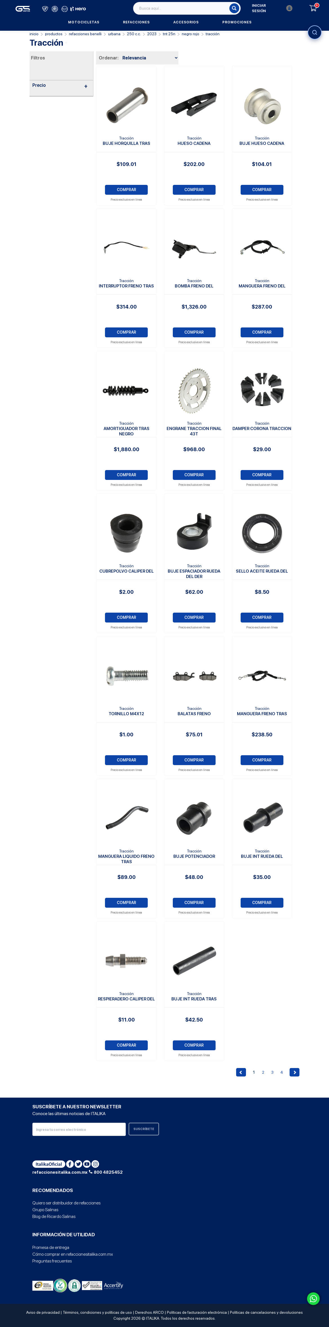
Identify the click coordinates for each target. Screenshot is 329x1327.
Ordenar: (108, 58)
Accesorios (186, 22)
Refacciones (136, 22)
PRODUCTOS (53, 34)
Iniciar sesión (272, 8)
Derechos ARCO (149, 1312)
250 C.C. (134, 34)
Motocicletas (83, 22)
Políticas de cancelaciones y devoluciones (266, 1312)
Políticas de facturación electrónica (197, 1312)
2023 (151, 34)
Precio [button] (60, 85)
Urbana (114, 34)
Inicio (34, 34)
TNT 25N (169, 34)
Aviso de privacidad (43, 1312)
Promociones (237, 22)
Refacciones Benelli (85, 34)
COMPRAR (126, 189)
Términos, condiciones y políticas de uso (97, 1312)
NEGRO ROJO (190, 34)
